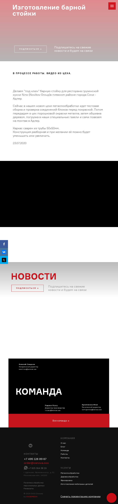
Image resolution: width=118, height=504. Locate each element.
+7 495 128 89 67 (35, 459)
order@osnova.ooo (36, 463)
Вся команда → (60, 420)
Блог (63, 447)
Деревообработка (69, 477)
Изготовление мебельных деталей (77, 484)
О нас (63, 443)
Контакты (65, 458)
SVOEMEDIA (31, 496)
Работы (64, 454)
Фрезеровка (66, 480)
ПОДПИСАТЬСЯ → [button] (27, 288)
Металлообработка (70, 473)
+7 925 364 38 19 (37, 468)
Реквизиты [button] (29, 488)
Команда (65, 450)
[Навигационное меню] (112, 6)
